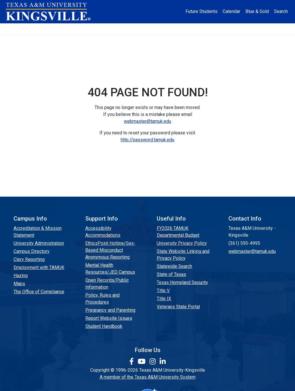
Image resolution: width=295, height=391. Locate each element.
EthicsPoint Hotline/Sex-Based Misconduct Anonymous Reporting (110, 250)
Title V (163, 290)
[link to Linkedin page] (162, 362)
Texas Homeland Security (182, 282)
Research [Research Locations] (137, 29)
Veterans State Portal (178, 306)
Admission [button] (60, 29)
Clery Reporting (29, 259)
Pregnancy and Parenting (110, 310)
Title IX (164, 298)
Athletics (237, 29)
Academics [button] (99, 29)
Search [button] (281, 11)
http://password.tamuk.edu (147, 139)
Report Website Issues (108, 318)
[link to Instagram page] (153, 362)
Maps (19, 283)
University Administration (39, 243)
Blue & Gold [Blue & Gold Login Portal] (257, 11)
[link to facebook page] (132, 362)
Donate (267, 29)
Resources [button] (173, 29)
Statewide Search (174, 266)
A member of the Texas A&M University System (148, 377)
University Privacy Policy (182, 243)
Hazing (21, 275)
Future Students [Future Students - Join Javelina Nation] (202, 11)
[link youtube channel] (142, 362)
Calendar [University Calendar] (231, 11)
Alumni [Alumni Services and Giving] (208, 29)
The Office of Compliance (39, 291)
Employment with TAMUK (39, 267)
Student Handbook (103, 326)
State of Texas (171, 274)
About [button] (26, 29)
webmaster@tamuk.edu (147, 121)
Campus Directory (32, 251)
